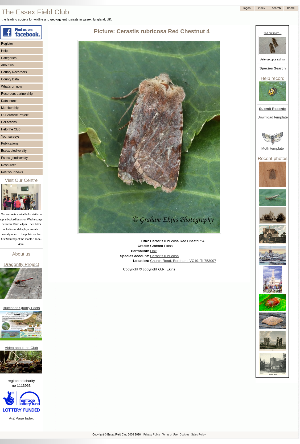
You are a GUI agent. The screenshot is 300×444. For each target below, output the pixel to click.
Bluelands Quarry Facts (21, 308)
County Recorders (14, 72)
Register (7, 44)
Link (153, 251)
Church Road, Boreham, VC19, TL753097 (183, 261)
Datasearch (9, 101)
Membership (10, 108)
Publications (9, 143)
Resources (8, 165)
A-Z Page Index (21, 418)
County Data (10, 79)
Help (4, 51)
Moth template (272, 148)
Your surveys (10, 136)
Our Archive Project (14, 115)
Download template (272, 117)
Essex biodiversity (14, 151)
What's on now (11, 86)
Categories (9, 58)
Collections (9, 122)
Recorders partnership (17, 94)
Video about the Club (21, 348)
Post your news (12, 172)
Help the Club (10, 129)
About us (7, 65)
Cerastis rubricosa (164, 256)
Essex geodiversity (14, 158)
